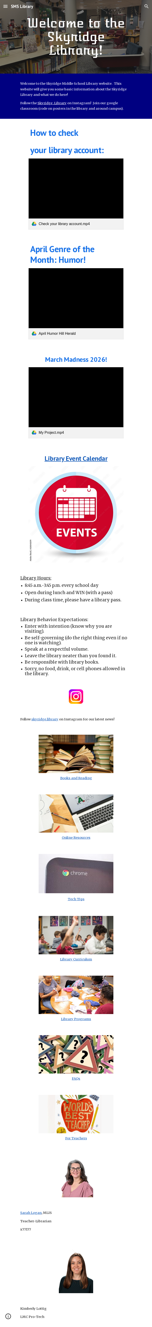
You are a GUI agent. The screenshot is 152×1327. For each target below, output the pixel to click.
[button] (5, 6)
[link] (75, 194)
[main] (76, 37)
